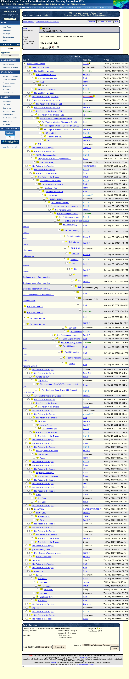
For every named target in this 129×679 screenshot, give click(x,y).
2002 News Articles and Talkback (47, 22)
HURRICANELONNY (92, 509)
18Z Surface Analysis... (46, 155)
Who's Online (79, 15)
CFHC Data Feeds (10, 118)
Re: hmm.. (42, 579)
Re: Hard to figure (49, 429)
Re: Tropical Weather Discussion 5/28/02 (59, 122)
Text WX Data (8, 115)
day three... (43, 380)
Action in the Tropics (36, 64)
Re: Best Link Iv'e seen (44, 71)
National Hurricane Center (85, 664)
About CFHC (7, 121)
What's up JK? (42, 377)
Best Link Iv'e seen (40, 67)
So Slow (36, 560)
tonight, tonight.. (56, 199)
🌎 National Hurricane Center (10, 142)
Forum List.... (40, 571)
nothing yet (43, 454)
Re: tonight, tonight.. (60, 202)
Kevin (85, 122)
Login (5, 7)
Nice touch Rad (50, 188)
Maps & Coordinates (10, 76)
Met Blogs (6, 34)
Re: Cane (42, 498)
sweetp (86, 582)
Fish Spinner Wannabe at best (47, 553)
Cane (38, 494)
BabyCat (87, 373)
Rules (95, 15)
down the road (29, 300)
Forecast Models (9, 83)
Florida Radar (8, 93)
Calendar (103, 15)
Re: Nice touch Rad (54, 192)
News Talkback (28, 22)
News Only (7, 30)
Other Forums (75, 13)
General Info (7, 101)
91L (49, 140)
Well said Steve (47, 597)
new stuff (72, 328)
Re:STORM (39, 509)
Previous (91, 21)
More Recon (7, 89)
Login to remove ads (10, 147)
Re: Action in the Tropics (43, 148)
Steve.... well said (43, 557)
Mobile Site (7, 124)
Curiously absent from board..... (36, 277)
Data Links (7, 108)
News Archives (8, 37)
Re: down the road (35, 306)
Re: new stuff (76, 331)
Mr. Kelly (42, 421)
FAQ (89, 15)
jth (84, 104)
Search (5, 40)
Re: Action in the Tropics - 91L (45, 96)
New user (68, 15)
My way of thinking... (45, 473)
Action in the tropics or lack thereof (49, 396)
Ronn (85, 443)
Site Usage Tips (9, 111)
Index (100, 21)
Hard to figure (46, 425)
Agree (42, 458)
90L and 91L (51, 133)
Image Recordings (9, 79)
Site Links (6, 105)
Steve (85, 158)
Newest (11, 64)
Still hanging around (64, 210)
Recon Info (7, 86)
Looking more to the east (47, 451)
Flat (115, 21)
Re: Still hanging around (67, 213)
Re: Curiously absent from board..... (38, 295)
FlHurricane (10, 11)
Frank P (86, 74)
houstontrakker (89, 166)
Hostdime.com (83, 657)
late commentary (47, 162)
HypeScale (5, 53)
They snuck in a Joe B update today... (54, 159)
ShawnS (86, 237)
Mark (85, 483)
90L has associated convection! (66, 206)
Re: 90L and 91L (55, 137)
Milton (63, 7)
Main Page (7, 27)
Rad (25, 28)
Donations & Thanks (10, 68)
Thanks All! (52, 195)
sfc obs (35, 608)
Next (108, 21)
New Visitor (19, 7)
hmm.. (39, 575)
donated (53, 662)
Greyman (87, 148)
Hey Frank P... (44, 516)
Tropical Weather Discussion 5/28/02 (56, 118)
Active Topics (96, 13)
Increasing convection (47, 89)
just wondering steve (41, 549)
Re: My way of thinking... (48, 476)
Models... (74, 259)
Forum (5, 64)
